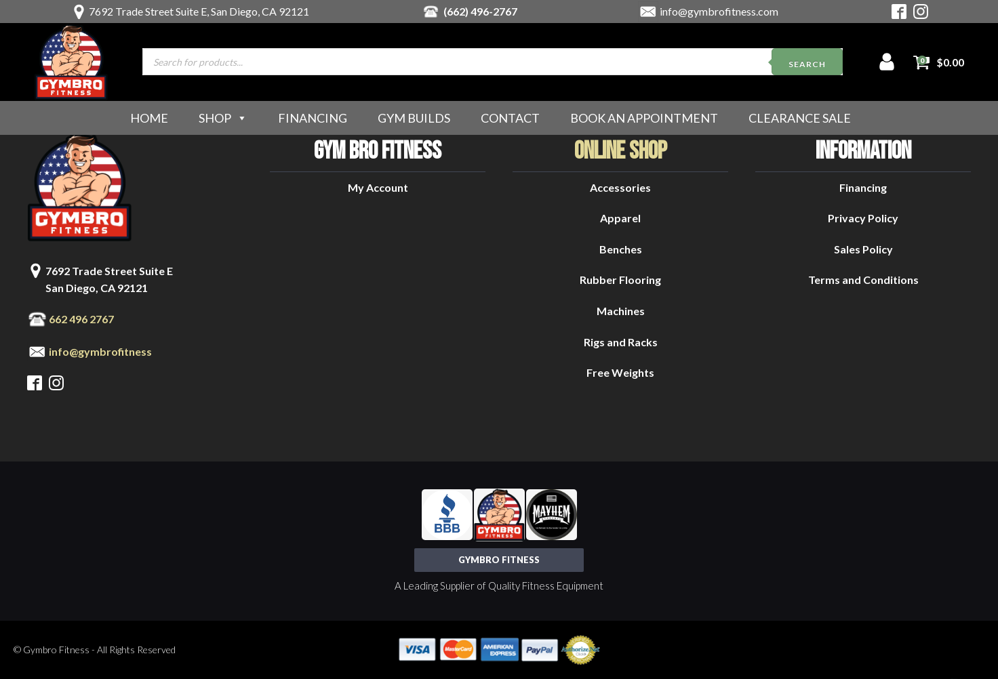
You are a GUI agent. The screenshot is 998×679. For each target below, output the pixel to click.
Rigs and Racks (621, 341)
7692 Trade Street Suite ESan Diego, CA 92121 (109, 279)
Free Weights (620, 372)
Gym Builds (414, 117)
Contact (510, 117)
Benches (620, 249)
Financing (312, 117)
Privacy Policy (863, 217)
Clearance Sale (799, 117)
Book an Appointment (644, 117)
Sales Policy (863, 249)
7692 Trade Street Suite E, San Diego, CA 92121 (199, 11)
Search (807, 64)
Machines (621, 310)
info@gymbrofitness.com (719, 11)
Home (149, 117)
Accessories (620, 187)
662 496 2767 (81, 318)
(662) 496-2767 (480, 11)
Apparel (620, 217)
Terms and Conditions (863, 279)
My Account (378, 187)
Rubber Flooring (620, 279)
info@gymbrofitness (100, 351)
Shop (223, 118)
